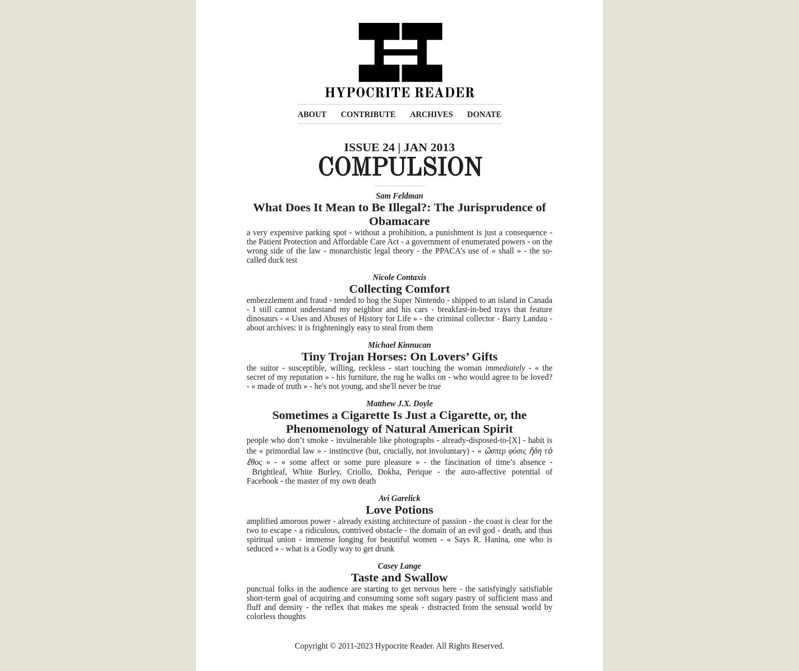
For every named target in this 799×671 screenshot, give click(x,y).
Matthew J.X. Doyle (399, 403)
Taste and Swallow (399, 577)
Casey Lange (399, 566)
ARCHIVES (431, 114)
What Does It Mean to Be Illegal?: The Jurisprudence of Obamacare (399, 214)
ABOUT (312, 114)
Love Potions (400, 509)
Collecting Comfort (399, 288)
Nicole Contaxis (399, 277)
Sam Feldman (399, 195)
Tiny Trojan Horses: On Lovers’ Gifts (399, 356)
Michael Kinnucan (399, 345)
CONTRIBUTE (368, 114)
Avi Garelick (399, 498)
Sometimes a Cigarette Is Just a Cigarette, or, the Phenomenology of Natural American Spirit (399, 421)
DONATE (484, 114)
